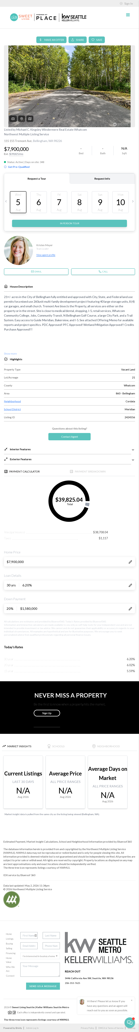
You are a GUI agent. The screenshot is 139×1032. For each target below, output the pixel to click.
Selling (9, 948)
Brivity (19, 1028)
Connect (10, 975)
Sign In (126, 3)
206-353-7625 (72, 983)
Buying (9, 943)
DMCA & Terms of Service (110, 1028)
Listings (10, 938)
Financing (10, 953)
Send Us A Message (43, 986)
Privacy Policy (87, 1028)
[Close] (131, 1000)
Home (9, 933)
